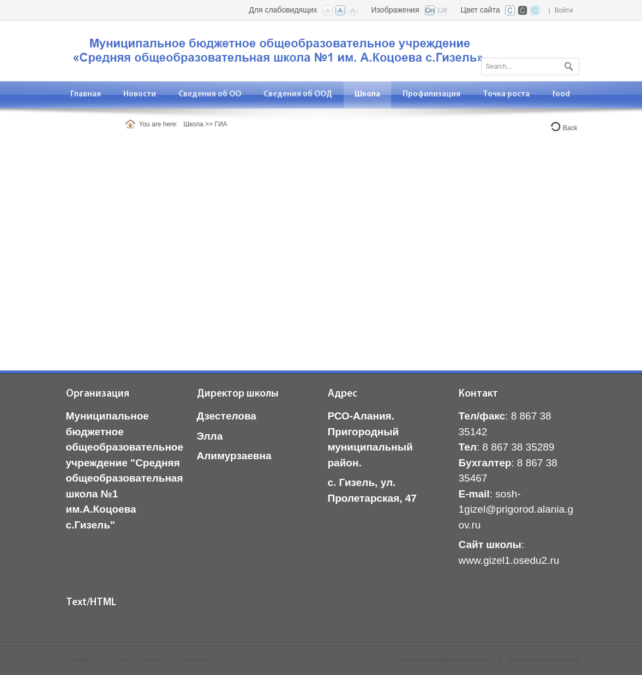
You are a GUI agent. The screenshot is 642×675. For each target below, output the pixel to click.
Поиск (567, 64)
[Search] (530, 66)
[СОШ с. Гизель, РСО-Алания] (280, 50)
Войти (564, 10)
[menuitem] (139, 94)
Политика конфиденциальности (445, 660)
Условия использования (543, 660)
